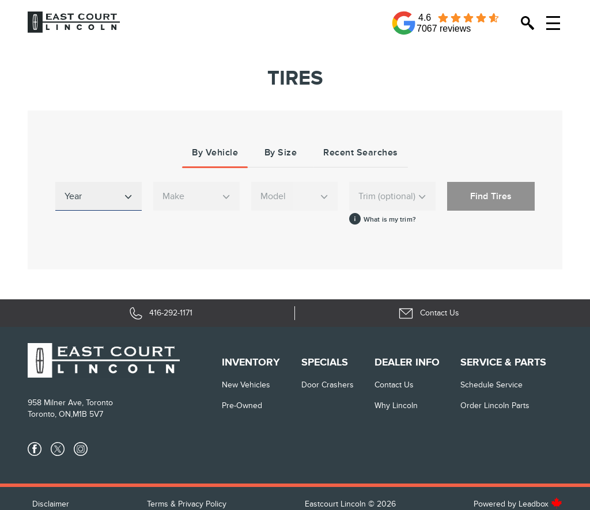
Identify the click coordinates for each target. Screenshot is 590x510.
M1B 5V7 (88, 414)
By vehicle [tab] (215, 152)
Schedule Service (491, 385)
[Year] (98, 196)
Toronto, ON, (50, 414)
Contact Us (394, 385)
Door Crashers (327, 385)
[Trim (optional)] (392, 196)
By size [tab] (280, 152)
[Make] (196, 196)
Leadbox (540, 504)
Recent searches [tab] (360, 152)
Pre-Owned (242, 405)
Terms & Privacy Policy (186, 504)
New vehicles (246, 385)
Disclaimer (50, 504)
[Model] (294, 196)
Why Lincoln (396, 405)
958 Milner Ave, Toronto (70, 403)
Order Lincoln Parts (495, 405)
